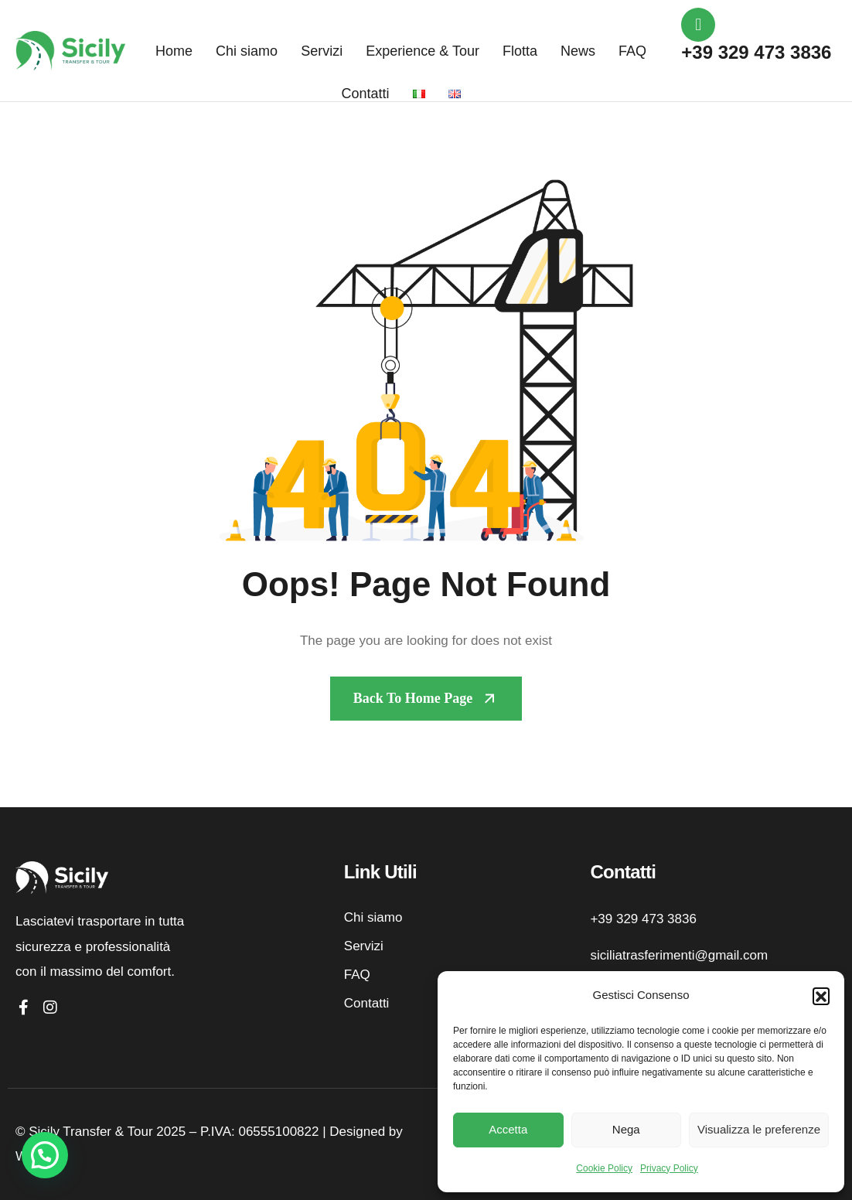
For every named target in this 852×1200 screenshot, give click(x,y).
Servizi (322, 51)
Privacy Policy (669, 1168)
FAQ (632, 51)
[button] (821, 996)
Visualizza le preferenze (758, 1129)
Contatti (366, 93)
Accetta (508, 1129)
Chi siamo (247, 51)
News (578, 51)
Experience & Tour (422, 51)
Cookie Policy (604, 1168)
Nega (626, 1129)
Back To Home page (413, 698)
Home (174, 51)
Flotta (520, 51)
